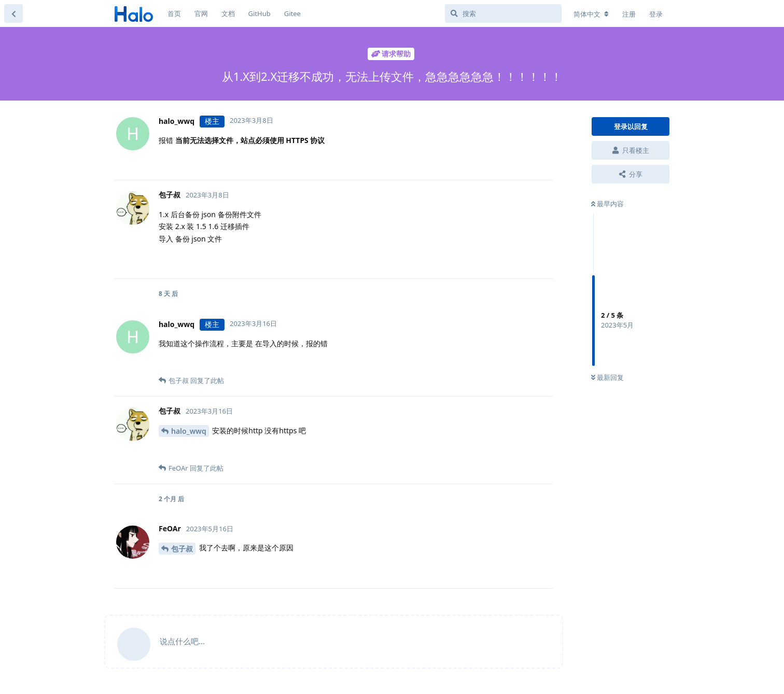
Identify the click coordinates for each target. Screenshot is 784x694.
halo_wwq (188, 431)
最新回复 (607, 377)
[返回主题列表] (13, 13)
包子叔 (182, 549)
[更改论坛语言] (591, 14)
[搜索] (503, 13)
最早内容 (607, 203)
